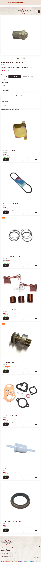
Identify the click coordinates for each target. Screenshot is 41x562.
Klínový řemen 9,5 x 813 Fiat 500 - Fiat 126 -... (11, 203)
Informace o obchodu (7, 556)
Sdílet (2, 79)
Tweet (5, 79)
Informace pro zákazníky (8, 547)
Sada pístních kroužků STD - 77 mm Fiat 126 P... (11, 256)
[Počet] (4, 76)
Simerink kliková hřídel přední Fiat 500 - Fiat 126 (12, 521)
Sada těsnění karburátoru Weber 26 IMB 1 (10, 415)
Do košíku (5, 159)
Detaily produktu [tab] (22, 95)
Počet (1, 74)
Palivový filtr (5, 468)
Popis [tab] (16, 95)
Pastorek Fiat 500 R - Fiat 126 (8, 362)
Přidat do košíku (15, 76)
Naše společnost (5, 550)
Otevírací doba (5, 553)
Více (36, 159)
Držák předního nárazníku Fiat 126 (9, 150)
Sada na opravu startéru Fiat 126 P (9, 309)
